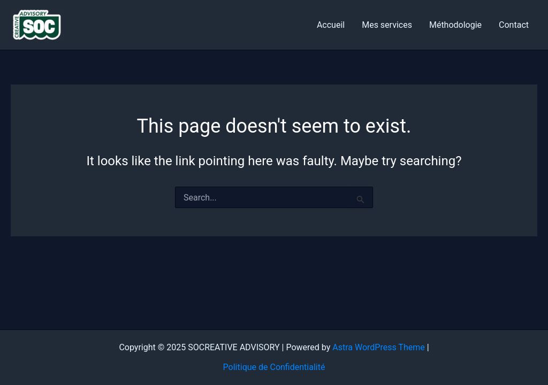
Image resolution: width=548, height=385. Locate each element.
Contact (514, 25)
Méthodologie (455, 25)
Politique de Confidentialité (274, 367)
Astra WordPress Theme (378, 347)
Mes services (387, 25)
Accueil (331, 25)
